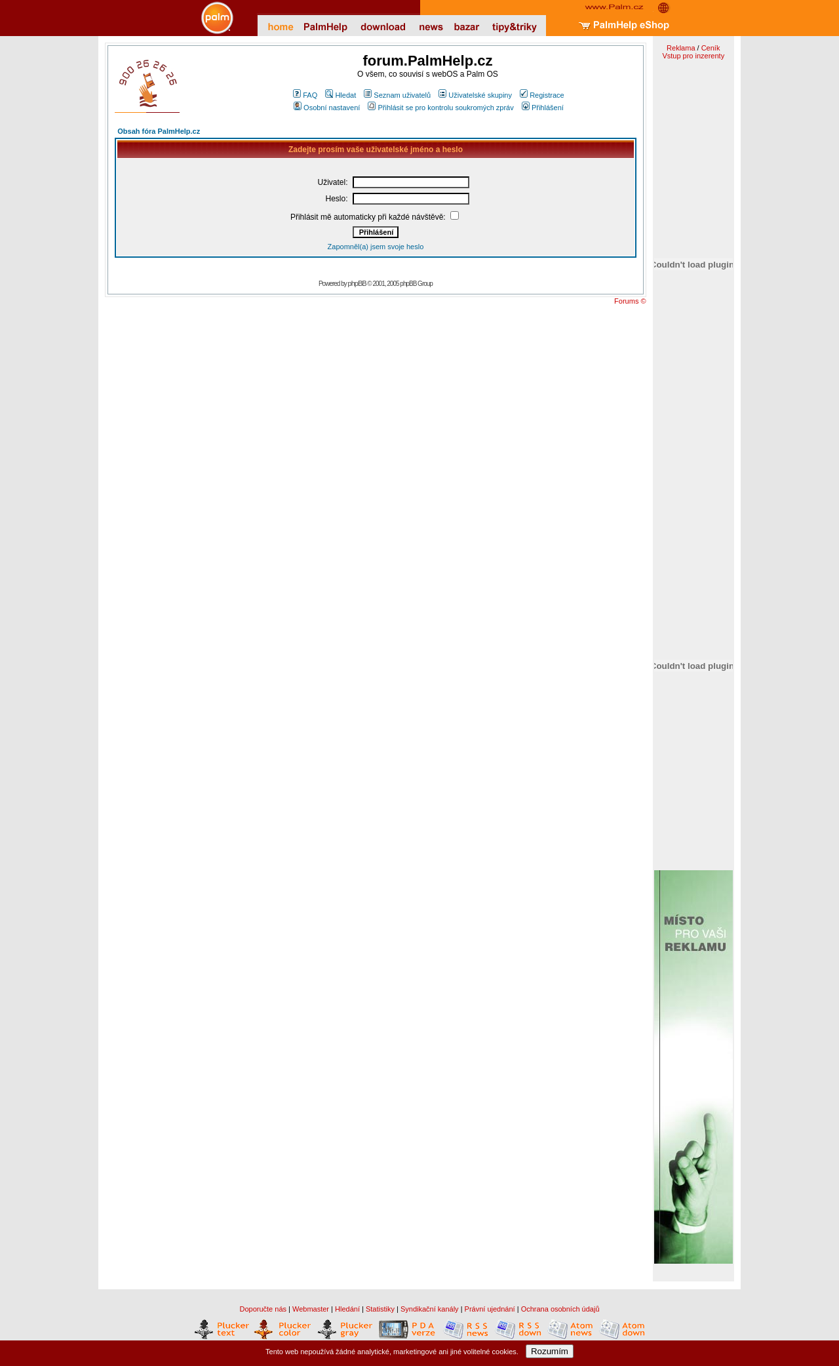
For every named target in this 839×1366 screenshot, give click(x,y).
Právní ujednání (490, 1309)
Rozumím (549, 1351)
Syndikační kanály (429, 1309)
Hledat (340, 95)
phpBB (357, 283)
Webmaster (310, 1309)
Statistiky (380, 1309)
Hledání (347, 1309)
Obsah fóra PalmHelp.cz (158, 131)
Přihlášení (543, 107)
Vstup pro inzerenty (693, 56)
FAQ (305, 95)
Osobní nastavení (327, 107)
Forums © (630, 301)
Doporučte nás (262, 1309)
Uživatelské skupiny (475, 95)
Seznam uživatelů (397, 95)
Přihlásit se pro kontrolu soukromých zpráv (440, 107)
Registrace (542, 95)
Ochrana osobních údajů (560, 1309)
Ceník (710, 48)
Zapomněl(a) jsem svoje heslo (376, 247)
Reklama (681, 48)
